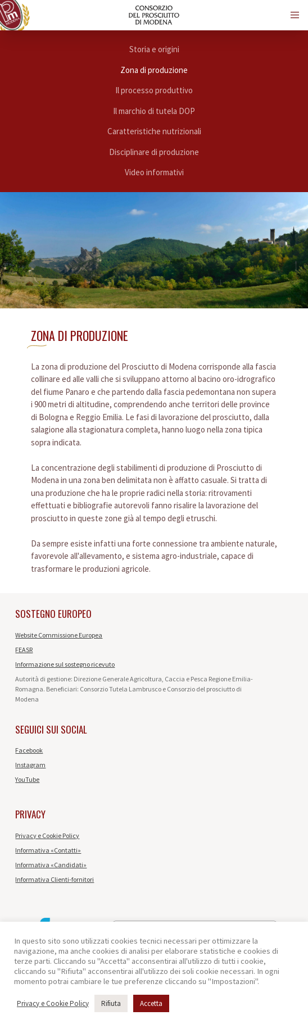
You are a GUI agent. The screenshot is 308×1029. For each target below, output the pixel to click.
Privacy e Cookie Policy (47, 835)
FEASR (24, 649)
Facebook (29, 750)
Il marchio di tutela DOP (154, 111)
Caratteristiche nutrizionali (154, 131)
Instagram (30, 765)
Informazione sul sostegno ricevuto (65, 664)
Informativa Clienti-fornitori (54, 879)
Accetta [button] (151, 1003)
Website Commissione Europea (58, 635)
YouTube (27, 779)
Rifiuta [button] (111, 1003)
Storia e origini (154, 49)
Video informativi (154, 172)
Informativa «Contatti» (48, 850)
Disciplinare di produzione (154, 152)
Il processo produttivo (154, 90)
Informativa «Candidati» (51, 864)
